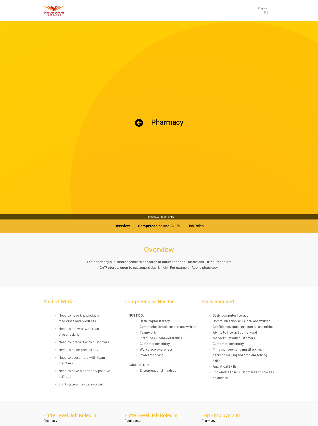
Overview (122, 226)
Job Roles (196, 226)
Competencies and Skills (159, 226)
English (262, 8)
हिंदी (266, 12)
